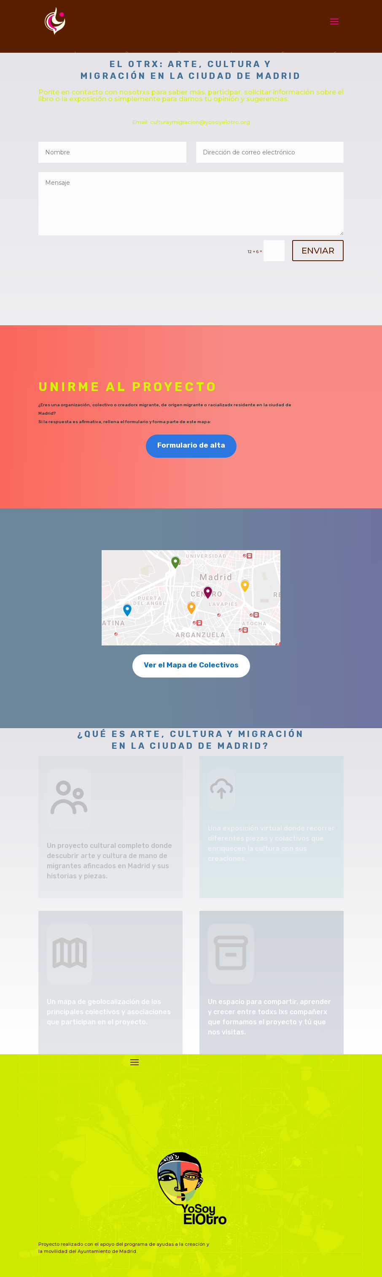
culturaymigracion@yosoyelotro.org (200, 122)
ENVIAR (317, 251)
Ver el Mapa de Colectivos (191, 665)
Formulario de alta (191, 445)
